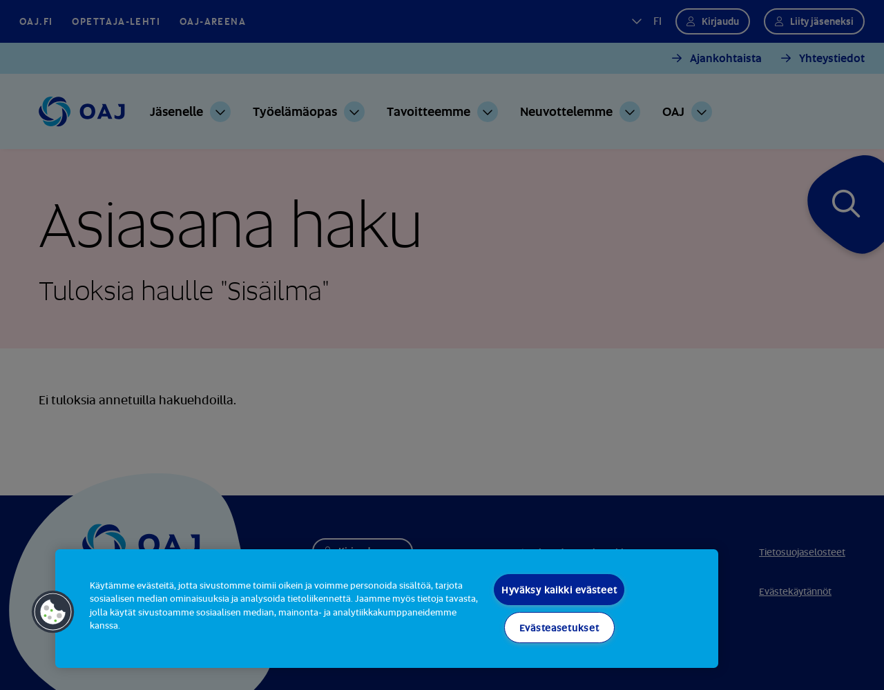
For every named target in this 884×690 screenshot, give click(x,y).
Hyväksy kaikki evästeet (559, 589)
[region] (386, 608)
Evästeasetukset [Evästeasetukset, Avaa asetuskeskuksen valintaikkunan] (559, 627)
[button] (53, 612)
